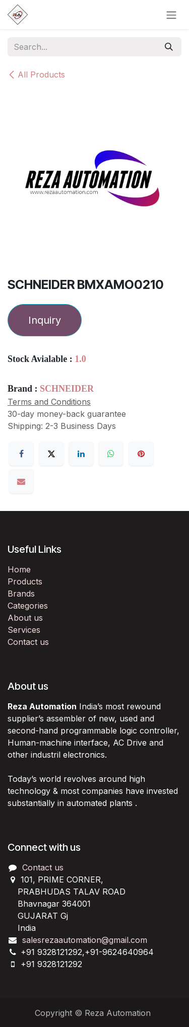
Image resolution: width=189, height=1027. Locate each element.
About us (25, 618)
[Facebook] (21, 454)
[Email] (21, 481)
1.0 (80, 359)
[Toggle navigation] (171, 14)
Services (24, 630)
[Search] (168, 46)
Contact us (28, 642)
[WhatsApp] (111, 454)
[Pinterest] (141, 454)
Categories (28, 606)
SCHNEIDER (67, 389)
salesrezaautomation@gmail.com (84, 940)
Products (25, 581)
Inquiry (44, 320)
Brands (21, 594)
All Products (36, 74)
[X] (51, 454)
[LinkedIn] (81, 454)
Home (19, 569)
